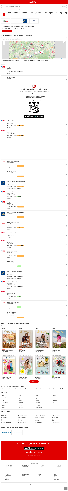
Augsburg (37, 405)
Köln (2, 400)
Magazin (61, 2)
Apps (65, 2)
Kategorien (16, 2)
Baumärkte (4, 417)
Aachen (54, 395)
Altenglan (3, 10)
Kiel (53, 402)
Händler (10, 2)
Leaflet (54, 58)
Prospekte (3, 2)
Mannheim (37, 398)
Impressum (56, 479)
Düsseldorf (3, 407)
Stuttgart (3, 404)
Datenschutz (56, 476)
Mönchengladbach (56, 397)
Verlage (23, 475)
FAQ (22, 476)
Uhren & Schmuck (56, 419)
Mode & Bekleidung (39, 414)
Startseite (7, 474)
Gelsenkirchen (38, 407)
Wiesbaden (37, 404)
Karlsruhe (37, 402)
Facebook (40, 474)
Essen (19, 395)
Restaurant (38, 419)
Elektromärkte (21, 414)
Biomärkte (4, 419)
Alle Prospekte (34, 381)
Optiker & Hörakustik (40, 415)
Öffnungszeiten (8, 475)
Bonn (36, 397)
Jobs (55, 474)
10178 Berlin (62, 6)
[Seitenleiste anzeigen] (65, 488)
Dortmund (3, 405)
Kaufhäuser (21, 420)
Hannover (20, 398)
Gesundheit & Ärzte (22, 417)
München (3, 398)
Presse (55, 475)
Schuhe (37, 420)
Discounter (4, 420)
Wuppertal (20, 407)
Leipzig (20, 400)
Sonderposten (38, 422)
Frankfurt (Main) (4, 402)
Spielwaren (55, 414)
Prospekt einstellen (25, 474)
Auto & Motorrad (5, 414)
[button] (64, 42)
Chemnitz (54, 400)
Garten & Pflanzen (22, 415)
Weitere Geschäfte (56, 422)
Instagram (40, 476)
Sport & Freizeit (56, 415)
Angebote (7, 478)
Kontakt (23, 478)
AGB (55, 478)
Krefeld (54, 404)
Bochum (20, 405)
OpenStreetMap (59, 58)
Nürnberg (20, 402)
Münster (37, 400)
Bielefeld (37, 395)
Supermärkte (55, 417)
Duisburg (20, 404)
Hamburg (3, 397)
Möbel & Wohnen (22, 422)
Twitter (39, 475)
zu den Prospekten (7, 30)
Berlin (2, 395)
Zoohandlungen (56, 420)
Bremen (20, 397)
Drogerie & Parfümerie (6, 422)
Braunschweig (55, 398)
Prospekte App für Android (34, 455)
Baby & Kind (4, 415)
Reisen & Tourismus (39, 417)
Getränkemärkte (22, 419)
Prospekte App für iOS (34, 457)
